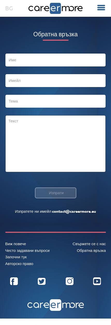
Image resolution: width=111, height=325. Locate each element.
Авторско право (19, 263)
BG (9, 8)
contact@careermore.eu (73, 211)
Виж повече (15, 244)
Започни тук (16, 257)
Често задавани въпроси (27, 250)
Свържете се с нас (89, 244)
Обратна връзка (91, 250)
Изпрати (56, 193)
